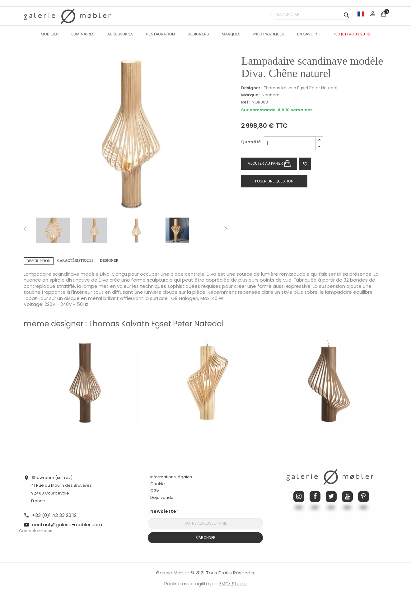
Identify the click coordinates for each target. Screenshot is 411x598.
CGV (154, 491)
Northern (270, 95)
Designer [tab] (109, 260)
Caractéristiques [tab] (75, 260)
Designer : (251, 88)
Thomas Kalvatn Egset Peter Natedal (300, 88)
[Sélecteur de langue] (360, 14)
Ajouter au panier (269, 164)
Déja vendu (161, 497)
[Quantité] (290, 143)
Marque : (250, 95)
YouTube (347, 496)
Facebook (315, 496)
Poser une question (274, 181)
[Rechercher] (311, 14)
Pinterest (363, 496)
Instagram (298, 496)
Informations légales (171, 477)
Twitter (331, 496)
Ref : (245, 102)
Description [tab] (38, 261)
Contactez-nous (35, 531)
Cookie (157, 484)
